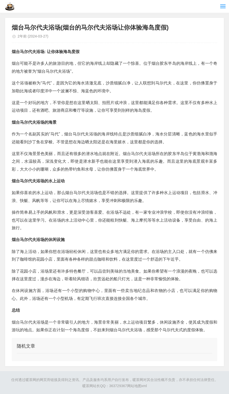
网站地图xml (137, 386)
